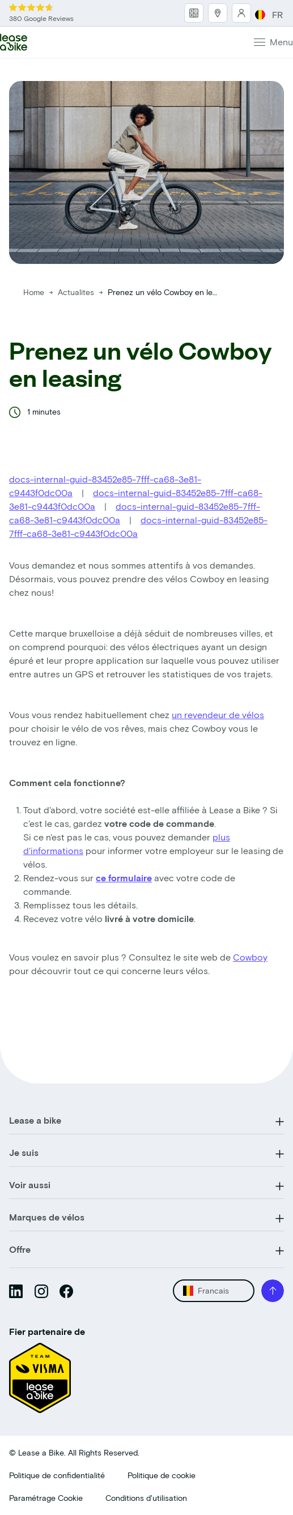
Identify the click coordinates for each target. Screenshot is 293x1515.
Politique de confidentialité (57, 1475)
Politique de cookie (162, 1475)
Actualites (77, 292)
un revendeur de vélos (218, 714)
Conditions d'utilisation (146, 1498)
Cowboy (250, 956)
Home (33, 292)
